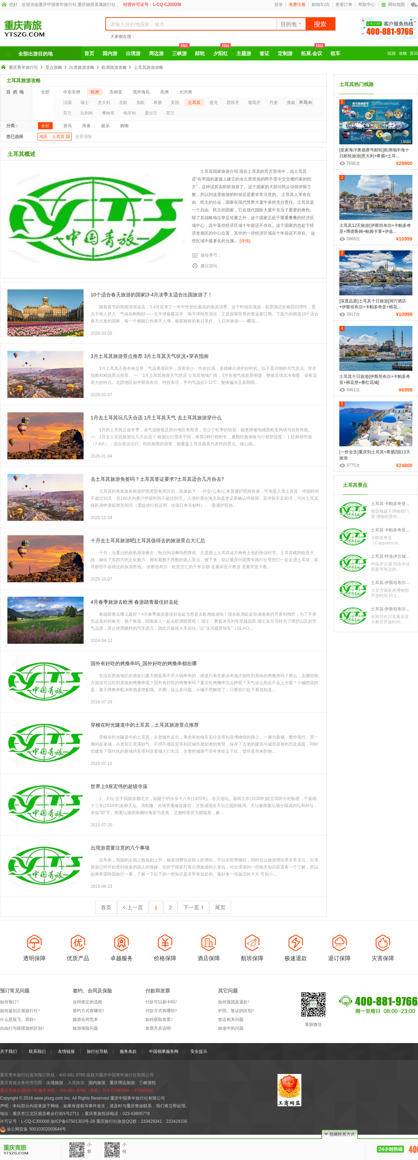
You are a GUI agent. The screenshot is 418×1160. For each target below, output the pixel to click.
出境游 (133, 53)
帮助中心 (366, 4)
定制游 (285, 53)
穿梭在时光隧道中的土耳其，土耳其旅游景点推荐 (145, 725)
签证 (264, 53)
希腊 (158, 102)
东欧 (140, 102)
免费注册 (297, 4)
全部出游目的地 (35, 54)
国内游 (110, 53)
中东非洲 (71, 92)
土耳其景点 (355, 485)
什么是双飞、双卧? (17, 1019)
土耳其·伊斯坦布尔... (390, 582)
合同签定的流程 (87, 1002)
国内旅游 (97, 1082)
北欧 (123, 102)
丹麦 (273, 102)
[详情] (245, 240)
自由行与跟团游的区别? (22, 1028)
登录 (278, 4)
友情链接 (66, 1051)
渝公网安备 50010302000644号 (36, 1129)
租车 (335, 53)
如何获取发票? (158, 1019)
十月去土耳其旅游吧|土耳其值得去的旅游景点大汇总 (148, 540)
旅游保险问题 (85, 1028)
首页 (89, 53)
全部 (45, 92)
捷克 (213, 102)
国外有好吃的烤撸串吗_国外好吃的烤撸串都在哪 (144, 663)
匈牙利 (129, 113)
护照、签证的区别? (236, 1010)
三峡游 (181, 51)
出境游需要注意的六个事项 (120, 848)
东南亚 (116, 92)
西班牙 (233, 102)
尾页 (220, 907)
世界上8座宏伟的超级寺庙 (119, 786)
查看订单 (343, 4)
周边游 (156, 53)
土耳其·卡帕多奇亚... (390, 503)
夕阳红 (222, 51)
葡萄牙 (254, 102)
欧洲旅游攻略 (114, 67)
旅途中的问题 (230, 1028)
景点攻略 (53, 67)
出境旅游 (54, 1082)
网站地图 (393, 4)
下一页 (193, 907)
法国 (67, 102)
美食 (86, 125)
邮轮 (200, 53)
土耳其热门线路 (356, 84)
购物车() (320, 4)
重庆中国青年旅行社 (58, 4)
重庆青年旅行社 (23, 67)
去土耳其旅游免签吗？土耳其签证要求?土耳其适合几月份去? (157, 479)
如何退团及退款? (233, 1002)
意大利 (104, 102)
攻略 (403, 53)
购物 (124, 125)
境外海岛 (141, 92)
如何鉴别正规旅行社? (20, 1010)
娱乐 (105, 125)
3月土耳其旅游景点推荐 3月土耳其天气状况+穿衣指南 (150, 356)
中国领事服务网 (163, 1051)
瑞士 (84, 102)
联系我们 (37, 1051)
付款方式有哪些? (161, 1010)
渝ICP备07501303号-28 (73, 1121)
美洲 (164, 92)
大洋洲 (185, 92)
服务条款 (128, 1051)
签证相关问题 (230, 1019)
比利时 (86, 113)
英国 (175, 102)
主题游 (243, 53)
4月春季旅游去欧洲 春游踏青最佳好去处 (134, 602)
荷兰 (170, 113)
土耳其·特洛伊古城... (390, 556)
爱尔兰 (151, 113)
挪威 (291, 102)
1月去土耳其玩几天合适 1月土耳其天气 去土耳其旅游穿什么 (156, 417)
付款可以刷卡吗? (161, 1002)
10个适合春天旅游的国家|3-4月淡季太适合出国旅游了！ (152, 294)
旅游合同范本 (85, 1019)
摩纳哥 (108, 113)
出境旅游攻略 (81, 67)
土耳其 (194, 102)
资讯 (414, 53)
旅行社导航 (97, 1051)
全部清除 (83, 136)
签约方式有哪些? (88, 1010)
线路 (391, 53)
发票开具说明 (158, 1028)
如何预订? (9, 1002)
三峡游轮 (147, 1082)
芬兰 (67, 113)
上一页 (133, 907)
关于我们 (8, 1051)
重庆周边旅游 (122, 1082)
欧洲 (95, 92)
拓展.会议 (313, 51)
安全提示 (198, 1051)
